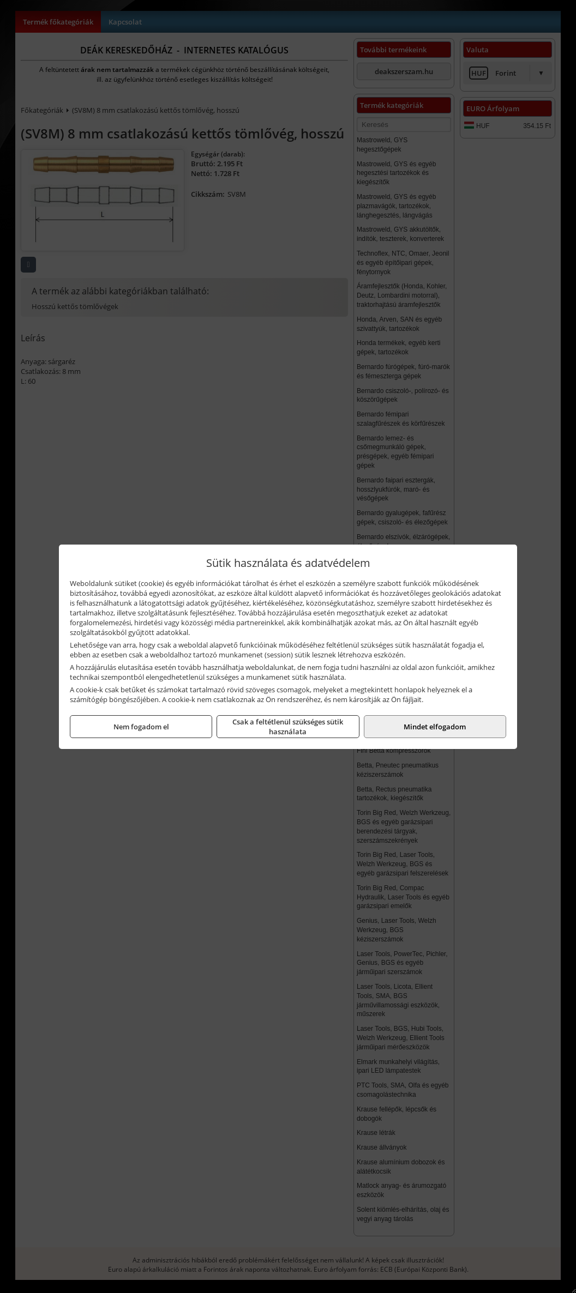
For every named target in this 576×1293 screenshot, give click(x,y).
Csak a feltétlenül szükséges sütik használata (287, 726)
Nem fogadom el (141, 727)
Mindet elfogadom (435, 727)
